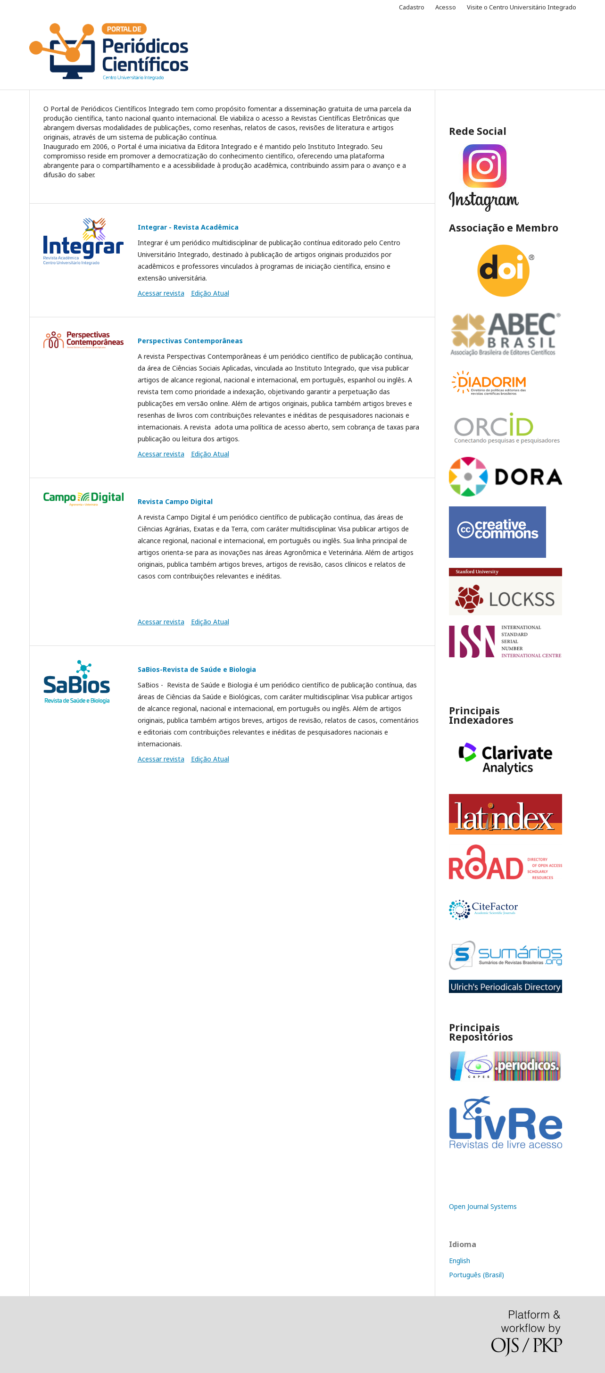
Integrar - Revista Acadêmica (188, 227)
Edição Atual (210, 293)
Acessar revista (161, 293)
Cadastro (411, 7)
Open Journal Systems (483, 1206)
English (459, 1260)
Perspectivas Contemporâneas (190, 340)
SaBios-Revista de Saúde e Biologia (197, 669)
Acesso (445, 7)
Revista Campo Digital (175, 501)
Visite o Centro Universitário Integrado (521, 7)
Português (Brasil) (476, 1274)
